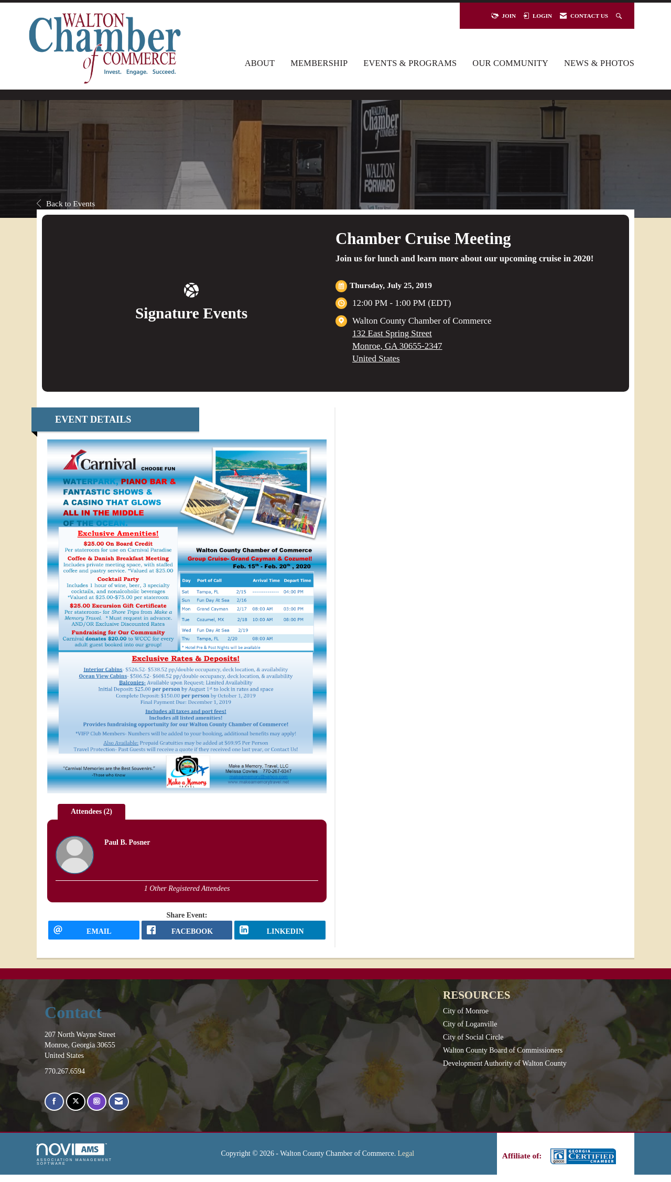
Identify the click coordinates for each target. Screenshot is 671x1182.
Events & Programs (410, 63)
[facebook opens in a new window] (187, 933)
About (260, 63)
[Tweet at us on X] (75, 1109)
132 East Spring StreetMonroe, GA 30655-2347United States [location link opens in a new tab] (397, 345)
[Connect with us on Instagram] (96, 1109)
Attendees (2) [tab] (91, 811)
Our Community (510, 63)
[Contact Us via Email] (119, 1109)
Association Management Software (74, 1161)
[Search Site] (620, 16)
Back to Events (66, 203)
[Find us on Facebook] (54, 1109)
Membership (319, 63)
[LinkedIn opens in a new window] (280, 933)
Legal (406, 1160)
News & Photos (599, 63)
